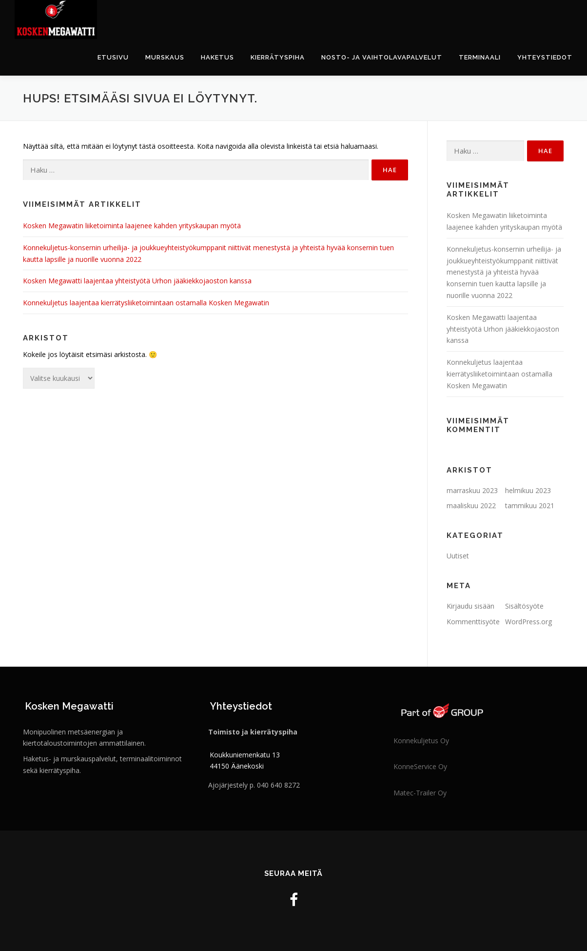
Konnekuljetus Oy (421, 740)
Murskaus (164, 57)
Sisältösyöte (524, 606)
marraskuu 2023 (472, 490)
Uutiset (458, 555)
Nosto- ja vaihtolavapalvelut (381, 57)
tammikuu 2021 (529, 505)
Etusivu (113, 57)
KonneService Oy (420, 766)
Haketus (217, 57)
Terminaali (480, 57)
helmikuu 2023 (528, 490)
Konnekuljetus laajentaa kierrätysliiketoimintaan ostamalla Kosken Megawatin (146, 302)
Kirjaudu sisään (470, 606)
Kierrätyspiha (278, 57)
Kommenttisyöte (473, 621)
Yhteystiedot (544, 57)
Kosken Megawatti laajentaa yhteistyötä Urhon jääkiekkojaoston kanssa (137, 280)
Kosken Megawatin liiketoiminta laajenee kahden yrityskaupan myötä (132, 225)
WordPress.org (528, 621)
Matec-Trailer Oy (420, 792)
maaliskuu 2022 (471, 505)
